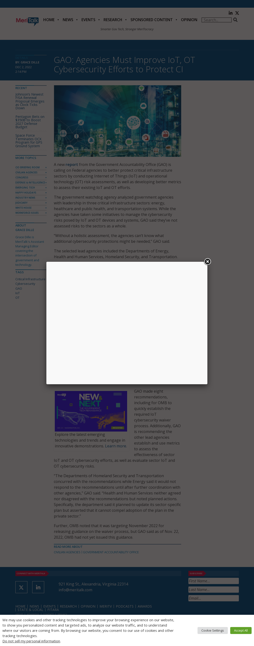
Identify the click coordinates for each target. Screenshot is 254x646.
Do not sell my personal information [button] (31, 641)
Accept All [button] (241, 630)
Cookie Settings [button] (212, 630)
